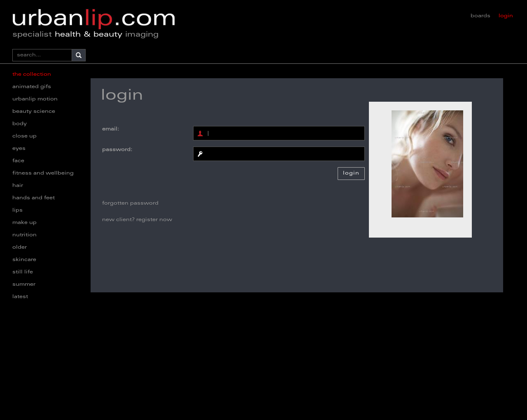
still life (22, 272)
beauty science (33, 111)
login (506, 16)
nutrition (24, 235)
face (18, 161)
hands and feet (33, 198)
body (19, 123)
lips (17, 210)
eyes (19, 148)
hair (17, 185)
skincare (24, 259)
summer (23, 284)
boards (480, 16)
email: (110, 129)
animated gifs (31, 86)
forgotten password (130, 203)
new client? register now (137, 219)
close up (24, 136)
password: (117, 149)
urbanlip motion (35, 99)
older (19, 247)
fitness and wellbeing (43, 173)
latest (20, 296)
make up (24, 222)
